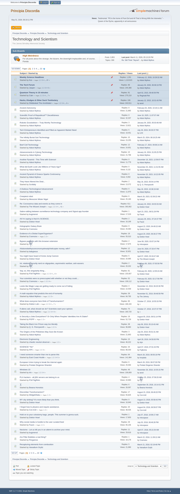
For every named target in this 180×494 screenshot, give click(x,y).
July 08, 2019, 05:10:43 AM (147, 324)
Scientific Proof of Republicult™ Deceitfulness (39, 115)
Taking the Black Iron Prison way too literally (38, 324)
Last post (143, 73)
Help (148, 491)
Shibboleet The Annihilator (40, 103)
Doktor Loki (34, 304)
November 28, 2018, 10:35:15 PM (150, 370)
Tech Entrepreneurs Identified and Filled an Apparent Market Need (48, 130)
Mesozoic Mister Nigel (38, 199)
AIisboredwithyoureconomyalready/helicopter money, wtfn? (45, 249)
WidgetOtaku (34, 395)
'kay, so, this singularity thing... (33, 271)
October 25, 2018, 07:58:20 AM (149, 377)
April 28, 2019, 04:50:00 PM (148, 339)
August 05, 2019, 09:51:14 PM (149, 317)
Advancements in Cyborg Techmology (36, 152)
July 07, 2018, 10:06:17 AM (147, 415)
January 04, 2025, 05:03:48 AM (149, 123)
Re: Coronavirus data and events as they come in (41, 204)
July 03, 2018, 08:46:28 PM (148, 422)
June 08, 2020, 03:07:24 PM (148, 241)
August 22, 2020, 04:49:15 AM (149, 226)
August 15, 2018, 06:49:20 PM (149, 392)
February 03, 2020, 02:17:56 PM (149, 279)
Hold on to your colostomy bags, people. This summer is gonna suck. (49, 415)
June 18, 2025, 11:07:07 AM (148, 115)
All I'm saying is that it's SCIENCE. (34, 219)
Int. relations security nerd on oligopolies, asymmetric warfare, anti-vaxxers (52, 263)
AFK (31, 350)
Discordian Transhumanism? (32, 392)
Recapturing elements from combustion (36, 444)
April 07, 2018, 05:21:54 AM (148, 430)
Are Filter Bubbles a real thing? (33, 437)
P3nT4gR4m (34, 274)
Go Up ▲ (167, 491)
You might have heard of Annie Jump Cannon (39, 256)
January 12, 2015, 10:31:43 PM (149, 100)
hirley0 (142, 199)
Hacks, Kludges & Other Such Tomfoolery (39, 100)
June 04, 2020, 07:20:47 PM (148, 249)
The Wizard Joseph (37, 207)
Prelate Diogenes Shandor (40, 365)
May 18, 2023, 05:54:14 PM (148, 182)
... (39, 69)
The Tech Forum (27, 85)
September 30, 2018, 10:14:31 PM (150, 385)
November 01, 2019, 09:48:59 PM (150, 294)
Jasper (32, 88)
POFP (31, 319)
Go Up (14, 453)
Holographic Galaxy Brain (31, 226)
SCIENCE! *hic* (26, 347)
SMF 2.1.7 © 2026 (15, 491)
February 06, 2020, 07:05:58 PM (149, 264)
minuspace (144, 244)
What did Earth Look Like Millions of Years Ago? (40, 167)
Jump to (130, 466)
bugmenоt (33, 214)
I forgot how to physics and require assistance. (39, 407)
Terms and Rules (157, 491)
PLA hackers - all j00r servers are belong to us (39, 377)
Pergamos (33, 440)
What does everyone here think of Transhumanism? (42, 301)
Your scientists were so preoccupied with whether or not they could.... (49, 278)
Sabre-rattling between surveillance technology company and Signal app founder (54, 211)
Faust (142, 214)
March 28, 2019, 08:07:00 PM (148, 362)
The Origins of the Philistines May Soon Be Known (41, 332)
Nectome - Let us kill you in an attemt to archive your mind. (45, 430)
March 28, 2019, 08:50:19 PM (148, 355)
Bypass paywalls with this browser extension (39, 241)
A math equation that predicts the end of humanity (41, 293)
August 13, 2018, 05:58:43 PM (149, 400)
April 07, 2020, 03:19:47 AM (148, 256)
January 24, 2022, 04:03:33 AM (149, 204)
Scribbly (32, 184)
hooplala (143, 358)
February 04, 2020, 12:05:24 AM (149, 271)
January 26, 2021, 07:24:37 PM (149, 219)
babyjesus (33, 251)
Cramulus (33, 229)
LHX (141, 133)
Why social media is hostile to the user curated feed (42, 422)
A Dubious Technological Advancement (36, 189)
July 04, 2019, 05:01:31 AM (147, 332)
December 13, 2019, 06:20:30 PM (150, 286)
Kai (30, 80)
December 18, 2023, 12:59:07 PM (150, 160)
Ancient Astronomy (28, 108)
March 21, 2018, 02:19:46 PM (148, 445)
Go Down (16, 69)
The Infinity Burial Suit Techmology (34, 137)
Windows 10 (25, 370)
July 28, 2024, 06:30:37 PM (148, 130)
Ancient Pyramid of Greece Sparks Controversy (40, 174)
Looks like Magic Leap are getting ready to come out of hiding (46, 286)
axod (141, 103)
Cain (31, 95)
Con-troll (143, 395)
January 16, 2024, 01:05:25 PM (149, 152)
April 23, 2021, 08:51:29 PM (148, 212)
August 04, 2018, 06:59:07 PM (149, 407)
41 (61, 207)
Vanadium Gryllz (36, 447)
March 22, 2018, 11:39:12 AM (148, 437)
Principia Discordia (25, 11)
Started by (33, 73)
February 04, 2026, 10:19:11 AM (149, 108)
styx (141, 342)
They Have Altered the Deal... (32, 181)
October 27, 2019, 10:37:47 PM (149, 309)
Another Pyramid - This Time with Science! (38, 159)
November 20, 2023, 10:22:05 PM (150, 174)
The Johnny (144, 297)
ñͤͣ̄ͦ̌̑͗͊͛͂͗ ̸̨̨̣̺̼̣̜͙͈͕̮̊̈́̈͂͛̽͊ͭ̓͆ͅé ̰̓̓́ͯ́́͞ (30, 244)
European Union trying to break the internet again (41, 362)
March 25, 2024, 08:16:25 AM (148, 137)
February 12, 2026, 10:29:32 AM (149, 77)
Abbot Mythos (148, 60)
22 (41, 69)
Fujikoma (143, 350)
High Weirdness (31, 56)
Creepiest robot (26, 196)
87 (47, 80)
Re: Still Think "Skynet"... (131, 60)
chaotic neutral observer (39, 342)
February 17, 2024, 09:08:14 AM (149, 145)
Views (130, 73)
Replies (122, 73)
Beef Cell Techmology (29, 145)
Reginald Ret (145, 96)
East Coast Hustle (37, 357)
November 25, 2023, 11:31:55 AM (150, 167)
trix (30, 372)
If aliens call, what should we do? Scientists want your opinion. (46, 309)
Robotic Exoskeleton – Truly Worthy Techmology (40, 123)
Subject (23, 73)
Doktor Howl (144, 207)
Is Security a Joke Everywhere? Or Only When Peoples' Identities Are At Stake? (54, 316)
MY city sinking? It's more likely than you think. (39, 400)
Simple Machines (29, 491)
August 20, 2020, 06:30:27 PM (149, 234)
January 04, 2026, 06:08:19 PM (149, 85)
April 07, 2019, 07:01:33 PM (148, 347)
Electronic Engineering (29, 339)
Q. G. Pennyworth (146, 185)
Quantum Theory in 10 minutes (34, 92)
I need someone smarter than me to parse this (39, 354)
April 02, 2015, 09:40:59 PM (148, 93)
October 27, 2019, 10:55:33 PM (149, 301)
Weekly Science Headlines (32, 77)
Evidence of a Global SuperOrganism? (36, 233)
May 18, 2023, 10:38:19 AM (148, 189)
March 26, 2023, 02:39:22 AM (148, 197)
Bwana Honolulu (36, 387)
